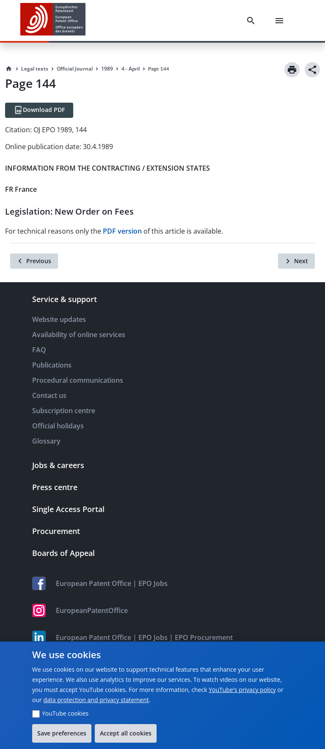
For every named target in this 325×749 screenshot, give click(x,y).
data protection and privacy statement (96, 700)
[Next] (296, 261)
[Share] (312, 69)
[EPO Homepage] (52, 20)
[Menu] (281, 20)
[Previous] (34, 261)
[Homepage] (9, 69)
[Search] (252, 20)
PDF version (122, 231)
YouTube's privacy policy (242, 690)
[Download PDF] (39, 110)
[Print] (292, 69)
